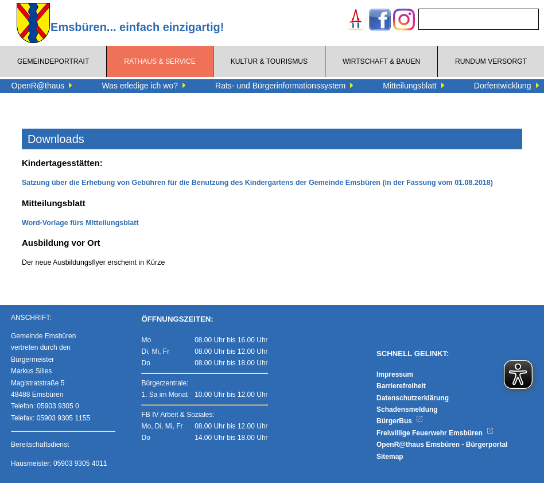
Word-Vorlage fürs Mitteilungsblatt (80, 223)
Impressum (394, 374)
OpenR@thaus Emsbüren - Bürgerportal (441, 445)
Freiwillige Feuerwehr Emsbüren (435, 433)
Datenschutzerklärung (412, 398)
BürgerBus (399, 421)
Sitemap (389, 457)
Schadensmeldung (407, 409)
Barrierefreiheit (401, 386)
